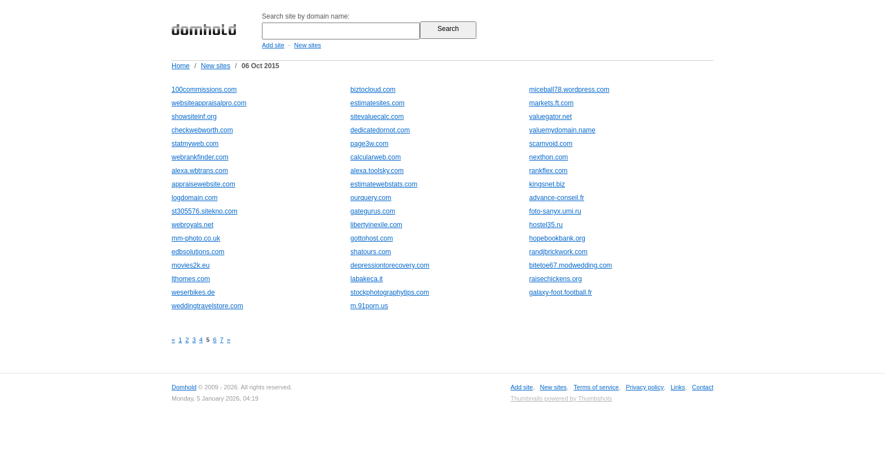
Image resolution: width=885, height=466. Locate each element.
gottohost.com (372, 238)
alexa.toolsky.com (377, 171)
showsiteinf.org (194, 117)
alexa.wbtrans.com (200, 171)
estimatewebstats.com (384, 184)
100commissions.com (204, 90)
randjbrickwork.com (558, 252)
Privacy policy (645, 387)
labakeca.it (367, 279)
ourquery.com (371, 198)
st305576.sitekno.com (205, 211)
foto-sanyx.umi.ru (555, 211)
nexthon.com (548, 157)
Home (181, 66)
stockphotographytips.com (390, 292)
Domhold (184, 387)
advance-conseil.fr (556, 198)
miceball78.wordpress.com (569, 90)
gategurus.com (373, 211)
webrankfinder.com (200, 157)
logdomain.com (194, 198)
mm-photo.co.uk (196, 238)
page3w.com (369, 144)
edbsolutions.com (198, 252)
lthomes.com (191, 279)
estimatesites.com (378, 103)
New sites (307, 45)
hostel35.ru (546, 225)
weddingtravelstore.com (207, 306)
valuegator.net (550, 117)
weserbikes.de (193, 292)
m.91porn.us (369, 306)
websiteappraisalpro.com (209, 103)
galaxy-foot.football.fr (560, 292)
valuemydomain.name (562, 130)
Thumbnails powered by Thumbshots (561, 398)
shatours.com (371, 252)
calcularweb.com (376, 157)
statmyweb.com (195, 144)
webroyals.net (192, 225)
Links (678, 387)
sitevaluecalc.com (377, 117)
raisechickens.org (555, 279)
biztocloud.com (373, 90)
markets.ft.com (551, 103)
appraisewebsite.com (203, 184)
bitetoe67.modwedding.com (570, 265)
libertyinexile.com (376, 225)
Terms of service (596, 387)
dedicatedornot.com (380, 130)
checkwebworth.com (202, 130)
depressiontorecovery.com (390, 265)
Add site (273, 45)
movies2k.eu (190, 265)
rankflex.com (548, 171)
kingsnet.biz (547, 184)
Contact (702, 387)
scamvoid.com (551, 144)
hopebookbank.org (557, 238)
